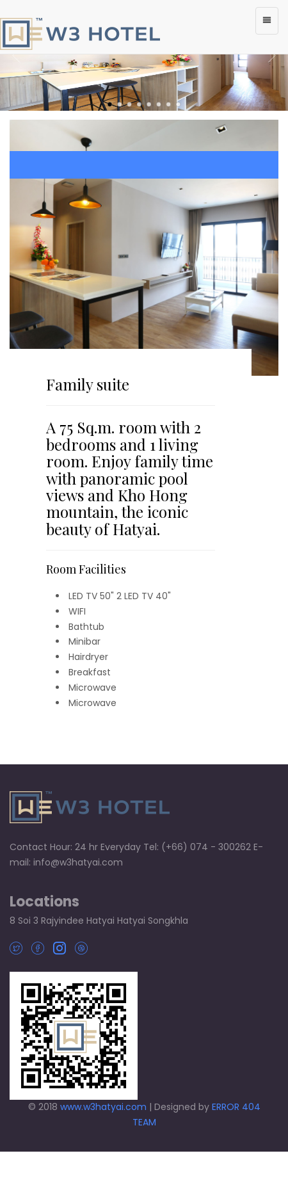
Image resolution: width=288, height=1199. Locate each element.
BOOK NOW (144, 165)
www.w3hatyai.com (103, 1106)
